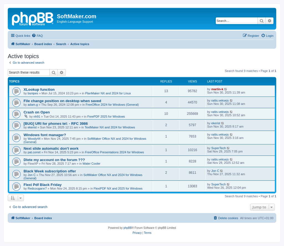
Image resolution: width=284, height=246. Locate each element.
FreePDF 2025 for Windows (106, 116)
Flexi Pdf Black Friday (43, 185)
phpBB (127, 227)
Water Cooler (91, 163)
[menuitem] (37, 35)
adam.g (33, 104)
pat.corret (34, 152)
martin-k (217, 89)
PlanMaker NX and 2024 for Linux (108, 93)
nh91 (37, 116)
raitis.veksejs (220, 100)
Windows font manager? (45, 135)
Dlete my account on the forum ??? (54, 160)
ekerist (32, 127)
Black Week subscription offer (50, 171)
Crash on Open (37, 112)
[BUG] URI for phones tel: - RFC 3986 (56, 123)
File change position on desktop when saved (62, 101)
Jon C (32, 175)
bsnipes (33, 93)
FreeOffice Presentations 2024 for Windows (114, 152)
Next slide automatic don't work (51, 148)
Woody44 (34, 138)
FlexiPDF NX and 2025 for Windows (118, 188)
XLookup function (39, 89)
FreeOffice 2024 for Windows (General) (112, 104)
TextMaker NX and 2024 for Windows (110, 127)
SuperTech (218, 148)
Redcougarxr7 (37, 188)
